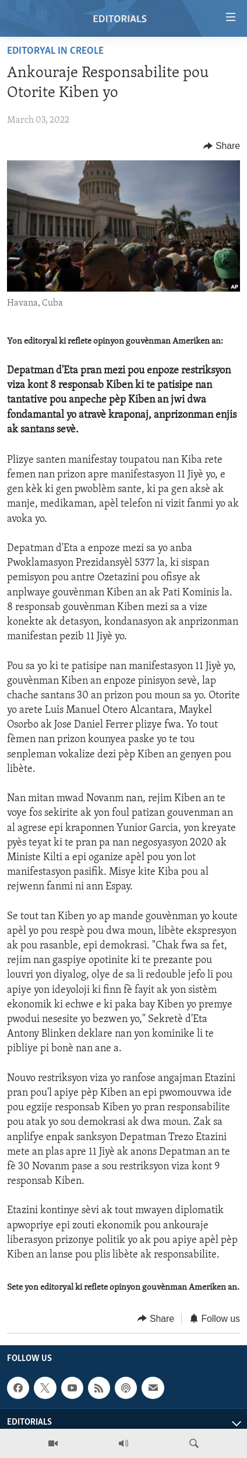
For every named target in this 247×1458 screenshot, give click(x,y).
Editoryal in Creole (55, 51)
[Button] (221, 145)
